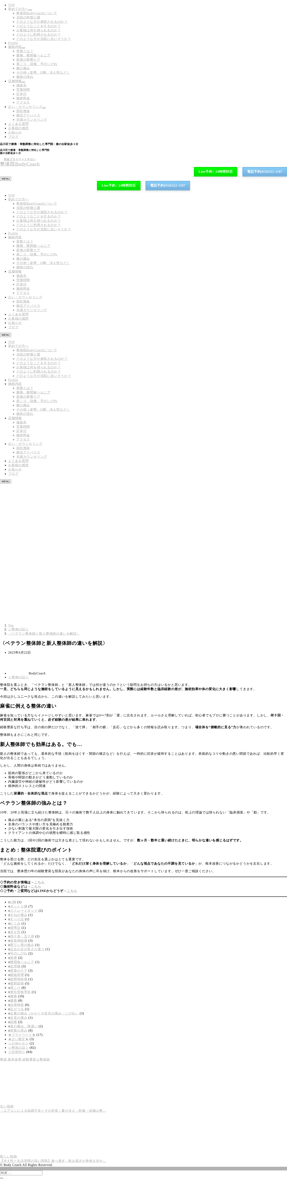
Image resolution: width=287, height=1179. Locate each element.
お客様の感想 (18, 128)
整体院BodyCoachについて (36, 13)
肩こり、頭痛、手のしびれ (36, 64)
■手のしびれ (17, 953)
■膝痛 (12, 1000)
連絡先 (21, 85)
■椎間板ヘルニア (21, 962)
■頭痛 (12, 1022)
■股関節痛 (16, 983)
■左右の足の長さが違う (26, 949)
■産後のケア (17, 970)
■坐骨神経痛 (17, 940)
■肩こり (14, 987)
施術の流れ (24, 76)
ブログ (13, 136)
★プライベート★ (21, 1034)
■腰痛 (12, 996)
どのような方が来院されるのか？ (42, 21)
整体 (4, 1059)
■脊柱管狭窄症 (19, 992)
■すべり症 (16, 919)
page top (6, 1168)
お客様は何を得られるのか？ (38, 30)
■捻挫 (12, 957)
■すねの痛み (17, 915)
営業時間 (23, 89)
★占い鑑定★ (18, 1039)
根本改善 (15, 1059)
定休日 (21, 94)
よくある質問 (18, 124)
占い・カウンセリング (25, 106)
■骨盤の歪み (17, 1030)
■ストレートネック (23, 910)
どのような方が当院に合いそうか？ (43, 39)
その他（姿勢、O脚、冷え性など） (43, 72)
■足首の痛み (17, 1017)
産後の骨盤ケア (28, 59)
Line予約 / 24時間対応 (216, 171)
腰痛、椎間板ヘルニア (33, 55)
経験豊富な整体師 (36, 1059)
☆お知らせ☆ (18, 1043)
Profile (13, 43)
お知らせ (15, 132)
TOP (11, 5)
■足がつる (16, 1009)
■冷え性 (14, 932)
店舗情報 (15, 81)
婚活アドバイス (28, 115)
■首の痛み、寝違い (23, 1026)
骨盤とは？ (24, 51)
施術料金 (23, 98)
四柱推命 (23, 111)
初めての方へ (18, 9)
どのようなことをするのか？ (38, 26)
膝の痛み (23, 68)
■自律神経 (16, 1005)
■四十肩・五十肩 (21, 936)
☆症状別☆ (16, 1052)
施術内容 (15, 47)
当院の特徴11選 (28, 17)
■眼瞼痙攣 (16, 975)
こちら (39, 882)
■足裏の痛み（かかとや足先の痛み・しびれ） (43, 1013)
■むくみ (14, 923)
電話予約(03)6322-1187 (264, 171)
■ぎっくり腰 (17, 906)
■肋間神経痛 (17, 979)
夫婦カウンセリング (31, 119)
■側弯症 (14, 927)
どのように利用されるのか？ (38, 34)
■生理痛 (14, 966)
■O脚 (12, 902)
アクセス (23, 102)
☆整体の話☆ (18, 677)
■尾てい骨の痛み (21, 945)
